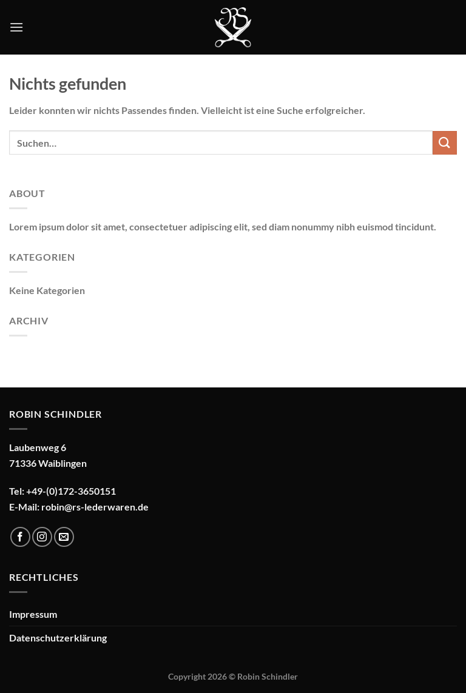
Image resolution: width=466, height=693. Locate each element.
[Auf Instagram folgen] (42, 537)
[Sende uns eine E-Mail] (64, 537)
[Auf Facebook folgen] (20, 537)
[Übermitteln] (445, 143)
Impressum (33, 614)
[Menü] (16, 27)
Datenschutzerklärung (58, 637)
